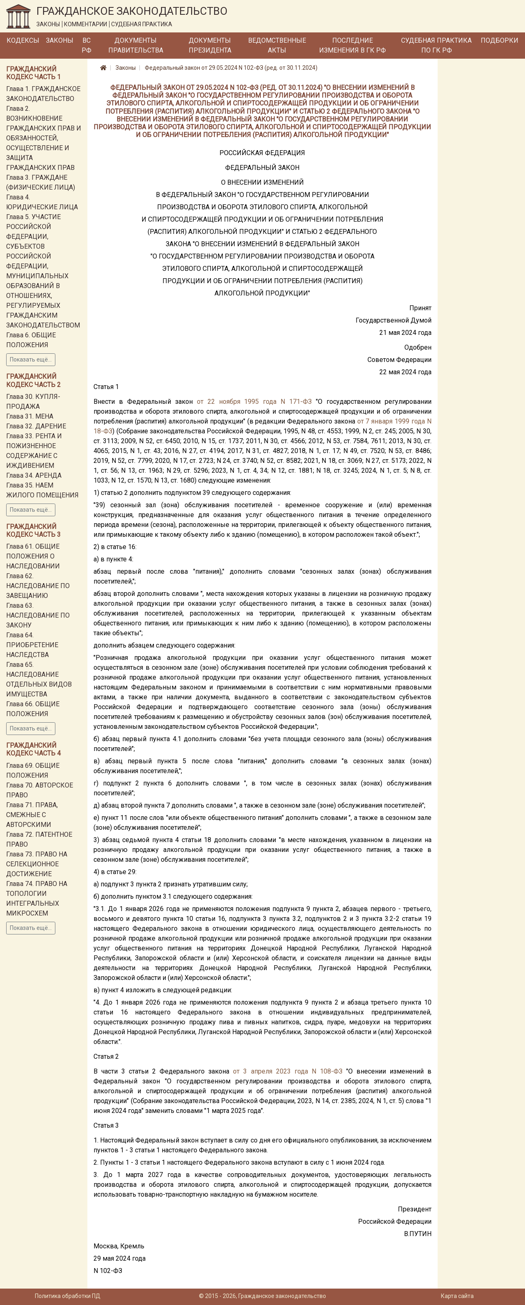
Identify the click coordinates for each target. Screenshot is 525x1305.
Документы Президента (210, 45)
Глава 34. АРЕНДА (34, 475)
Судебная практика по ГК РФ (436, 45)
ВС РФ (86, 45)
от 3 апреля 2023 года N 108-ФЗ (287, 1071)
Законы (59, 40)
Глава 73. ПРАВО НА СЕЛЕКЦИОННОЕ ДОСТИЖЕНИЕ (36, 864)
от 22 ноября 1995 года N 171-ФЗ (254, 401)
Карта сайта (457, 1296)
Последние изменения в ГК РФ (352, 45)
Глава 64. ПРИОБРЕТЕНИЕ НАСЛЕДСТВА (32, 645)
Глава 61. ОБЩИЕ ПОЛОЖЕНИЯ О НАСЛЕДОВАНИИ (33, 556)
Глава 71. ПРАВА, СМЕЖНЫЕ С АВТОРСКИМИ (32, 815)
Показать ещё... (31, 359)
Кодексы (23, 40)
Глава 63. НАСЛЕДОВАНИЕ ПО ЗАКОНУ (38, 615)
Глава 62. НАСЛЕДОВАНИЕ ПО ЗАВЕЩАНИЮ (38, 586)
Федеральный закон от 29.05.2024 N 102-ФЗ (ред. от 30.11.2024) (231, 67)
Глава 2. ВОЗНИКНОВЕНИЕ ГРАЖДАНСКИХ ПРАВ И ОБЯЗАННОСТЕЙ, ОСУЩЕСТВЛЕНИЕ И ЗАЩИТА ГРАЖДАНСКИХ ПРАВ (43, 138)
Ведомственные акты (277, 45)
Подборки (499, 40)
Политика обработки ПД (67, 1296)
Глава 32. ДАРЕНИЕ (36, 426)
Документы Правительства (135, 45)
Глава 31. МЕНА (29, 416)
